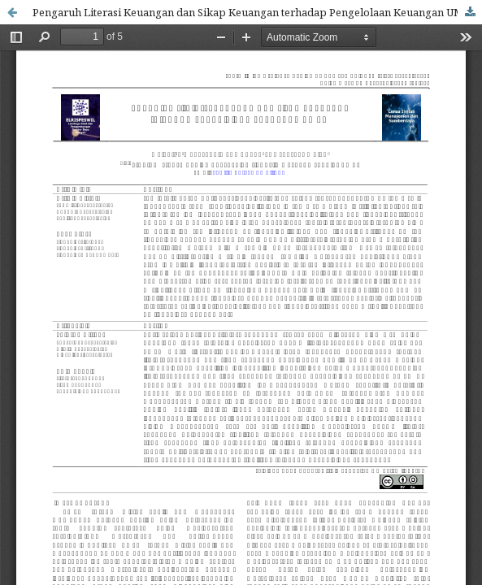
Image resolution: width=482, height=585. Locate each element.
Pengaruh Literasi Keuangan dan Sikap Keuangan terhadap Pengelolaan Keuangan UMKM (256, 12)
